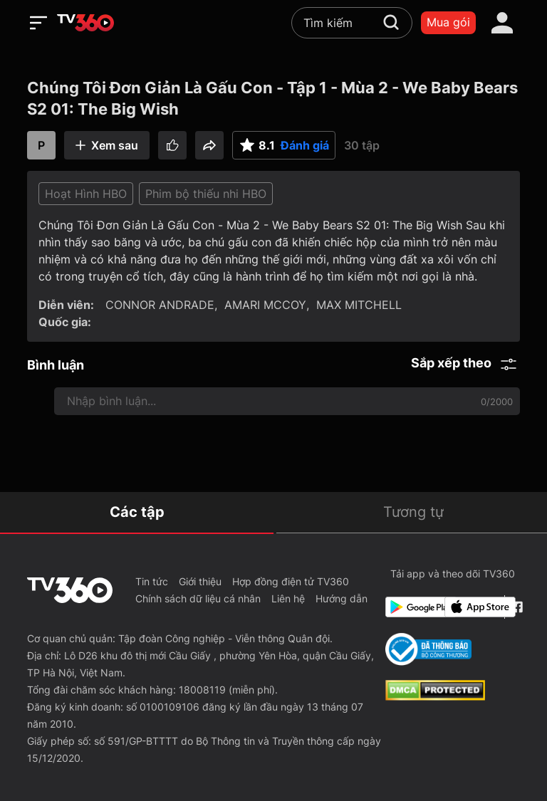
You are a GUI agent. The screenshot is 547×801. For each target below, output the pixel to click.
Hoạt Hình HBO (86, 194)
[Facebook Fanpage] (515, 607)
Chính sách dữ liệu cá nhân (198, 598)
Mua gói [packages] (448, 22)
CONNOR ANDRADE (159, 305)
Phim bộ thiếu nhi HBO (205, 194)
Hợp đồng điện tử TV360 (290, 581)
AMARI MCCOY (265, 305)
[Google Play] (412, 607)
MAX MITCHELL (359, 305)
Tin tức (151, 581)
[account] (502, 23)
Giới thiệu (200, 581)
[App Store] (471, 607)
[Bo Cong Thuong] (428, 649)
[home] (85, 22)
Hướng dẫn (342, 598)
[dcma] (435, 696)
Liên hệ (288, 598)
